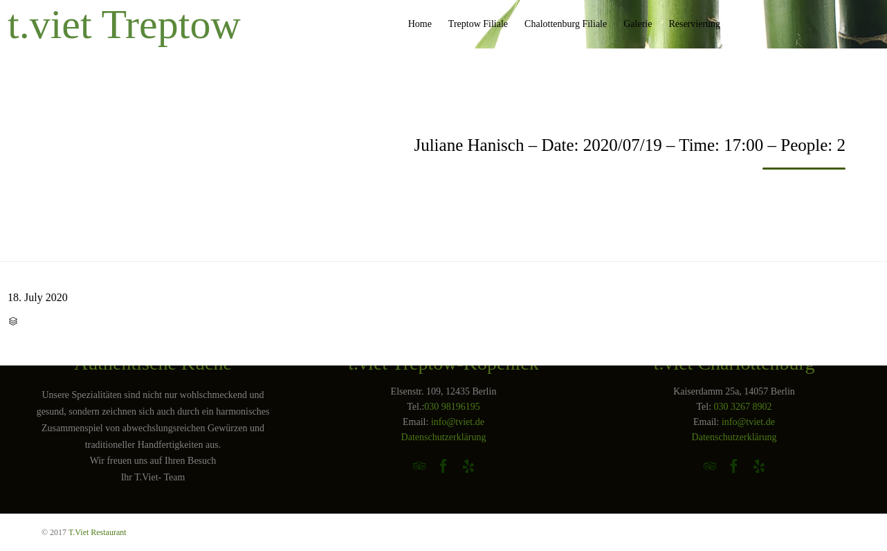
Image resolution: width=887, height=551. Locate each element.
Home (420, 24)
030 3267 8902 (743, 406)
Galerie (637, 24)
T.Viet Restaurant (97, 532)
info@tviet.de (457, 422)
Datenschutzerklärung (443, 437)
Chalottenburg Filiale (565, 24)
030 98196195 (452, 406)
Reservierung (694, 24)
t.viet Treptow (124, 24)
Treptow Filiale (478, 24)
